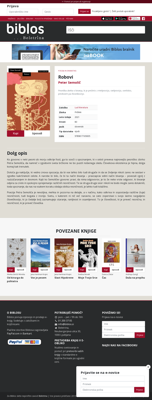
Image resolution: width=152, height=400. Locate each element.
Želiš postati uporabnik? (123, 11)
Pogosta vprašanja (43, 18)
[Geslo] (58, 12)
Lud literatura (81, 107)
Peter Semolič (69, 82)
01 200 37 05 (65, 320)
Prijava (140, 335)
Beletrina (43, 396)
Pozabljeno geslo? (100, 11)
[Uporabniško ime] (22, 12)
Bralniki (29, 18)
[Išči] (105, 29)
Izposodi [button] (37, 133)
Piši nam (69, 18)
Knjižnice (11, 18)
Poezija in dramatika (67, 71)
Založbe (20, 18)
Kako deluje (59, 18)
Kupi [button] (15, 133)
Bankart (27, 333)
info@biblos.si (66, 324)
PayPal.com (13, 333)
